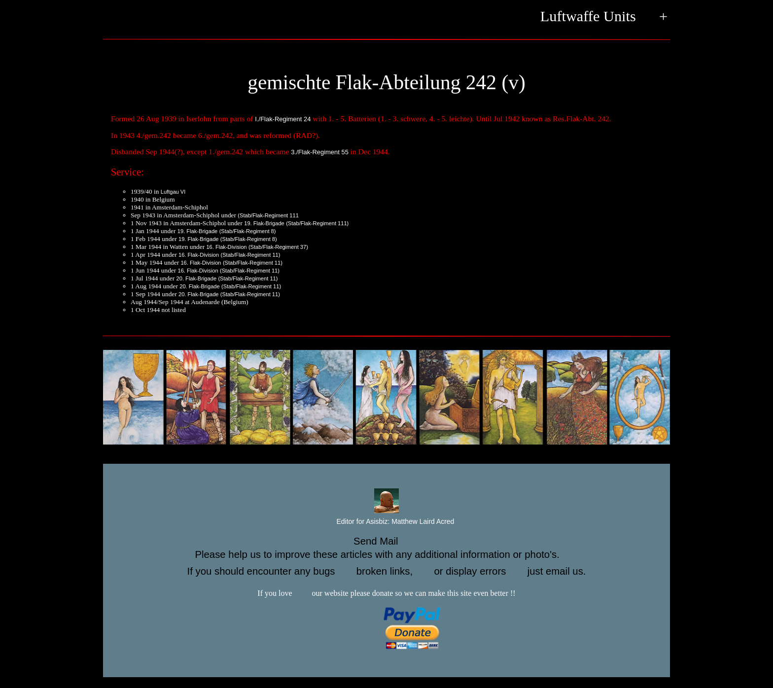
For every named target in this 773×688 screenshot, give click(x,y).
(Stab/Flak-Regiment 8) (247, 231)
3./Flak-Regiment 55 (320, 152)
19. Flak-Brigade (264, 223)
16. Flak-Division (226, 247)
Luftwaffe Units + (604, 17)
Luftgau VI (173, 192)
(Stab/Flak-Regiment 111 (268, 215)
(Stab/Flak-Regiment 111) (317, 223)
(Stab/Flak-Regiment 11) (250, 255)
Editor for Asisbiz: (387, 521)
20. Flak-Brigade (196, 278)
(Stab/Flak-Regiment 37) (278, 247)
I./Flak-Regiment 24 (283, 119)
